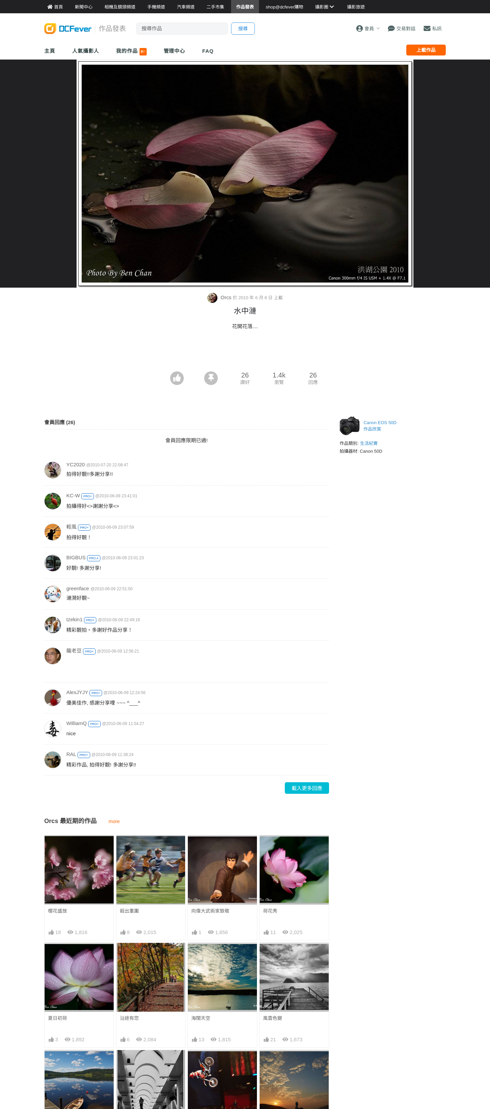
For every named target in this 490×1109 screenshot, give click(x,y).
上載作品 (426, 50)
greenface (77, 588)
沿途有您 (129, 1018)
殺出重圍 (129, 911)
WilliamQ (76, 723)
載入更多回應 (307, 788)
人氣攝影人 (85, 51)
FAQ (208, 51)
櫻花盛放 (57, 911)
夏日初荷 (57, 1018)
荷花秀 (270, 911)
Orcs (220, 297)
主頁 (49, 51)
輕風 (71, 527)
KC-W (73, 495)
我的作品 (131, 51)
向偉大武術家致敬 (210, 911)
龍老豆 (74, 651)
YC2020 (75, 464)
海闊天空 (200, 1018)
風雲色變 (272, 1018)
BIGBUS (76, 557)
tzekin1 (74, 619)
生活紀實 (369, 443)
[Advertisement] (245, 352)
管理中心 (174, 51)
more (114, 821)
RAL (71, 754)
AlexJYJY (77, 692)
